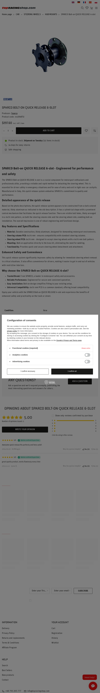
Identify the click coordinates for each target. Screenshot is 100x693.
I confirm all (72, 371)
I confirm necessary (28, 371)
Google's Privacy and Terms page (69, 340)
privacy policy (12, 331)
